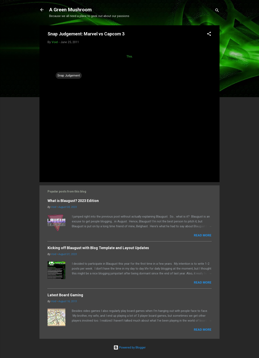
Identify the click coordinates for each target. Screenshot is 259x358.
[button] (209, 34)
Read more (202, 235)
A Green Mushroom (70, 10)
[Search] (217, 11)
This (129, 56)
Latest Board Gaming (65, 295)
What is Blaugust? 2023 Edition (73, 201)
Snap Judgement (68, 75)
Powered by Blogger (130, 347)
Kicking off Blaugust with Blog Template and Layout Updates (98, 248)
